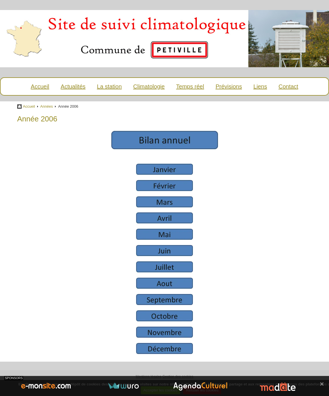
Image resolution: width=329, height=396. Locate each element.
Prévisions (228, 86)
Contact (288, 86)
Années (46, 106)
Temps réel (190, 86)
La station (109, 86)
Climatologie (149, 86)
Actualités (73, 86)
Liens (260, 86)
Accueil (40, 86)
